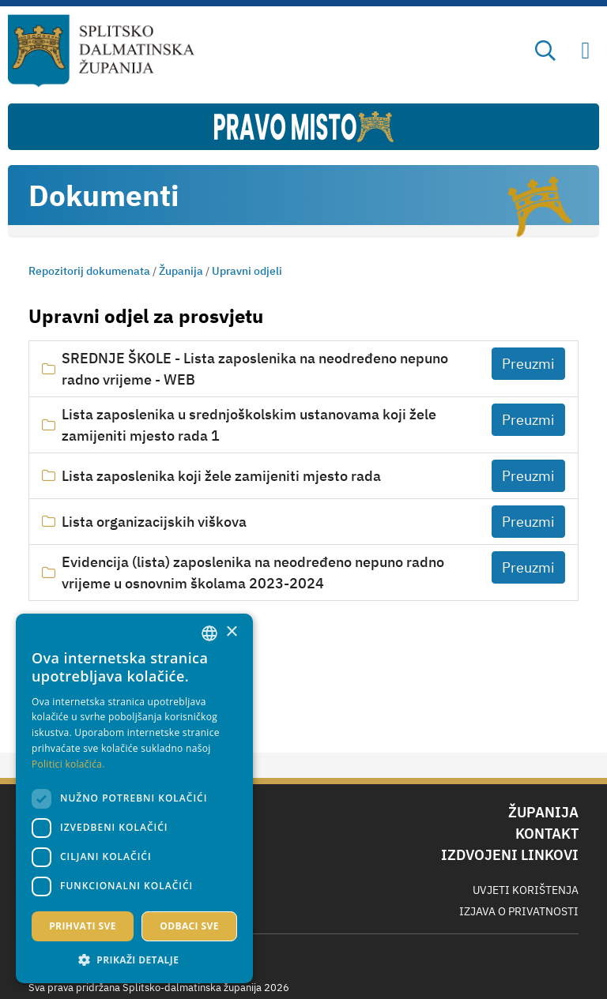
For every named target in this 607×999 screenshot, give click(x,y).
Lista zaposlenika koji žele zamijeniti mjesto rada (221, 476)
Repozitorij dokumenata (89, 271)
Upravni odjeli (247, 271)
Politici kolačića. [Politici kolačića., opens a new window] (68, 764)
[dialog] (134, 798)
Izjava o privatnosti (519, 911)
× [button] (231, 632)
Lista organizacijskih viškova (154, 522)
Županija (181, 271)
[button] (134, 959)
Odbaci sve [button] (189, 926)
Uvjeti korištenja (526, 890)
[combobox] (209, 633)
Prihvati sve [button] (82, 926)
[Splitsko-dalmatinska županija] (101, 51)
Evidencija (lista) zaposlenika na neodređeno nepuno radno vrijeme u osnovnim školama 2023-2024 (253, 572)
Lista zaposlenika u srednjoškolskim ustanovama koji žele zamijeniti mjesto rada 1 (249, 425)
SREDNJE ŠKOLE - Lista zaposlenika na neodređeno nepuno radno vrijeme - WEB (255, 369)
